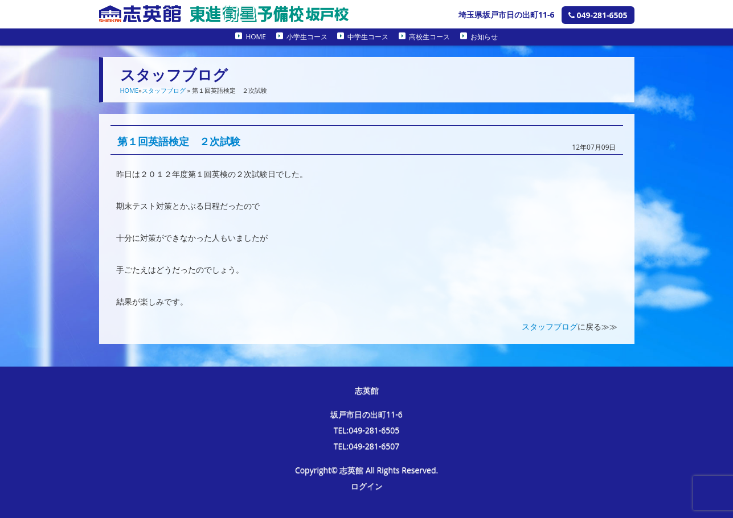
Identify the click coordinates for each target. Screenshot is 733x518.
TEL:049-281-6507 (367, 446)
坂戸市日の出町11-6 (366, 414)
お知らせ (484, 37)
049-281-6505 (598, 15)
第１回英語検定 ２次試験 (178, 141)
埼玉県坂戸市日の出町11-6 (506, 14)
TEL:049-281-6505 (367, 430)
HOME (255, 37)
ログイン (367, 485)
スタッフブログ (164, 90)
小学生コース (306, 37)
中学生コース (367, 37)
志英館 (367, 390)
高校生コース (429, 37)
